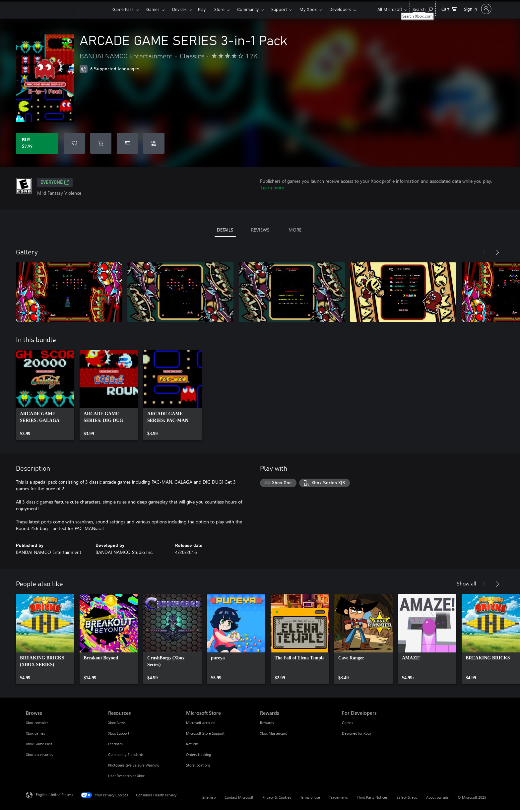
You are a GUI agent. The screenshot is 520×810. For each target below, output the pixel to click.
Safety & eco (407, 797)
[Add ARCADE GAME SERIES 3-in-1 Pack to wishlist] (74, 143)
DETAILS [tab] (225, 230)
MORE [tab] (295, 230)
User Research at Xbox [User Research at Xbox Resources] (126, 776)
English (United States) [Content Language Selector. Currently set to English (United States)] (54, 794)
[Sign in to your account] (477, 9)
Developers (340, 9)
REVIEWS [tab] (260, 230)
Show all (466, 583)
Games (153, 9)
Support (279, 9)
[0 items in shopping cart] (449, 8)
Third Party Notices (372, 797)
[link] (45, 395)
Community (248, 9)
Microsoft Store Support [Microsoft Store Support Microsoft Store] (205, 733)
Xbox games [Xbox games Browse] (35, 733)
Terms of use (310, 797)
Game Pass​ (123, 9)
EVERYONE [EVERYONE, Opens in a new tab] (54, 182)
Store (219, 9)
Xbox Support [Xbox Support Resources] (118, 733)
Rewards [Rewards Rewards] (267, 722)
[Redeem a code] (153, 143)
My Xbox (308, 9)
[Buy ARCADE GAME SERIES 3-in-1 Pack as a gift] (127, 143)
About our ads (437, 797)
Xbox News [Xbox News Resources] (117, 722)
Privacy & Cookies (276, 797)
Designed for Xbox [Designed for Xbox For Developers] (356, 733)
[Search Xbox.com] (423, 8)
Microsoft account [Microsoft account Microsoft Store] (200, 722)
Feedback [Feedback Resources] (115, 744)
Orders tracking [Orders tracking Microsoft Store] (198, 754)
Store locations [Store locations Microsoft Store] (198, 765)
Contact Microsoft (239, 797)
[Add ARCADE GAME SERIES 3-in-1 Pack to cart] (100, 143)
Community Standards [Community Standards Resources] (126, 754)
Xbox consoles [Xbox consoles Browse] (37, 722)
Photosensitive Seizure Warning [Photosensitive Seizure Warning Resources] (133, 765)
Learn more (272, 187)
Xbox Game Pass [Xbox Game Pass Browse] (39, 744)
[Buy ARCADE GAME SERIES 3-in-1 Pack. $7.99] (37, 143)
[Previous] (484, 252)
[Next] (497, 252)
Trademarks (338, 797)
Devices (179, 9)
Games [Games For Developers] (347, 722)
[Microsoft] (48, 9)
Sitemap (209, 797)
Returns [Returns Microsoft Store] (192, 744)
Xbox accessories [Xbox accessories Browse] (39, 754)
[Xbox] (92, 9)
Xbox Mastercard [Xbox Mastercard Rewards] (273, 733)
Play (202, 9)
